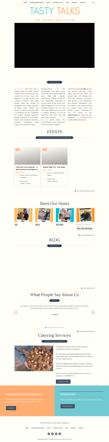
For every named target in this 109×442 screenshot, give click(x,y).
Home (27, 428)
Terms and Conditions (60, 423)
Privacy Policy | (46, 423)
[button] (45, 327)
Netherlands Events (37, 428)
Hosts (49, 428)
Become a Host (58, 428)
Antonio (59, 224)
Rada (37, 224)
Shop (66, 428)
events (78, 117)
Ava (16, 224)
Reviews (73, 428)
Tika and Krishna (84, 228)
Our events (61, 117)
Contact (81, 428)
